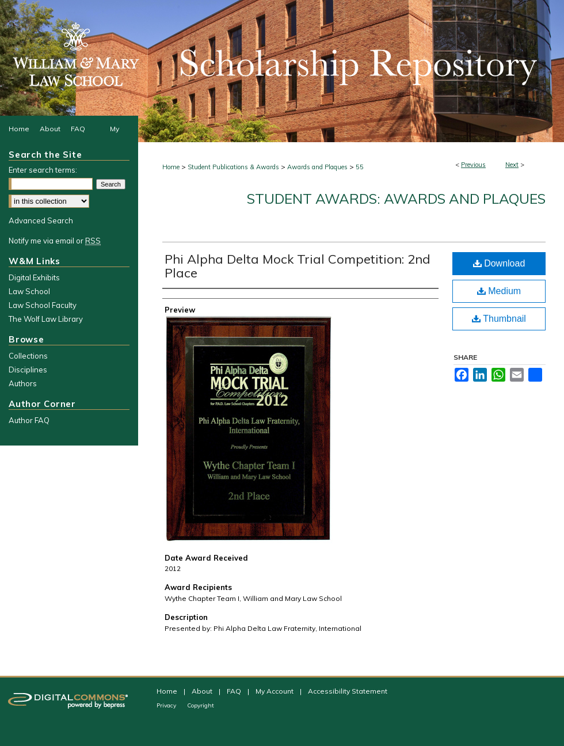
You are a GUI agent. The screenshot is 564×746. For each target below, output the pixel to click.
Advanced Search (41, 220)
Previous (473, 165)
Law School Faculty (43, 305)
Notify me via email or (55, 240)
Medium (499, 291)
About (203, 691)
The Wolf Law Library (46, 318)
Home (171, 167)
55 (360, 167)
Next (512, 165)
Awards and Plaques (317, 167)
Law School (29, 291)
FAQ (235, 691)
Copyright (200, 705)
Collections (28, 355)
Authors (23, 383)
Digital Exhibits (34, 277)
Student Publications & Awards (233, 167)
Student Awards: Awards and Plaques (396, 198)
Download (499, 263)
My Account (275, 691)
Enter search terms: (43, 169)
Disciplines (28, 369)
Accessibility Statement (347, 691)
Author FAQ (29, 420)
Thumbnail (499, 318)
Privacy (167, 705)
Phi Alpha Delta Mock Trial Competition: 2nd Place (297, 266)
